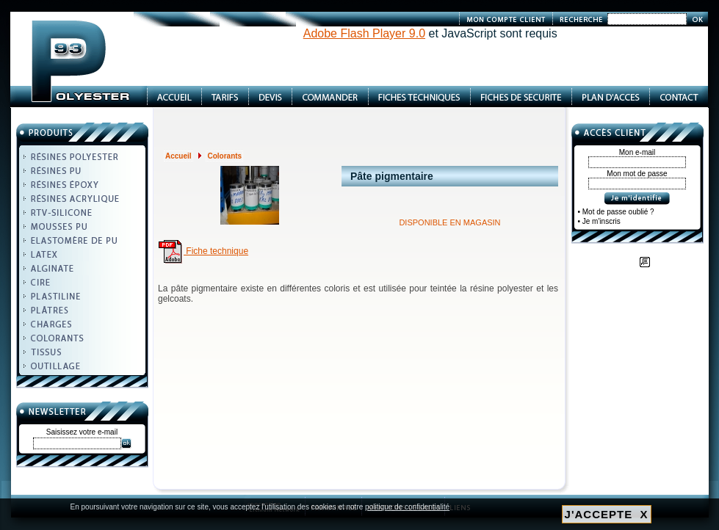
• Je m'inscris (599, 221)
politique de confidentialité (407, 507)
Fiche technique (203, 251)
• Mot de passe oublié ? (616, 212)
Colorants (224, 156)
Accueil (178, 156)
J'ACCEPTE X (606, 514)
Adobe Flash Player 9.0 (364, 33)
